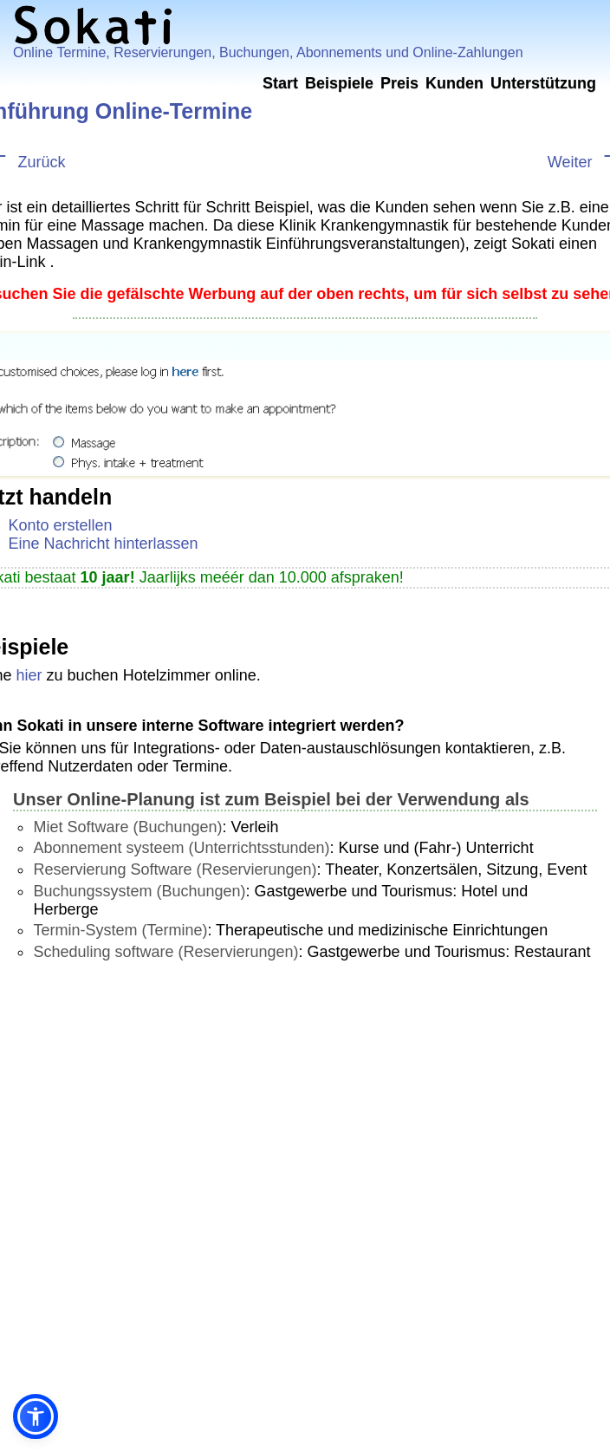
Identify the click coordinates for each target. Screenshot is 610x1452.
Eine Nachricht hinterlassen (103, 543)
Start (280, 83)
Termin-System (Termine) (120, 930)
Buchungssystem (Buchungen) (139, 891)
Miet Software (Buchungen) (127, 827)
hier (29, 675)
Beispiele (339, 83)
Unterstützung (543, 83)
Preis (399, 83)
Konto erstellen (61, 525)
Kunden (454, 83)
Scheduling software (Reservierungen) (165, 951)
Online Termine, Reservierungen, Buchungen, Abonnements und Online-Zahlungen (268, 52)
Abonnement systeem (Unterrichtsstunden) (181, 847)
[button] (35, 1416)
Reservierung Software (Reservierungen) (174, 869)
